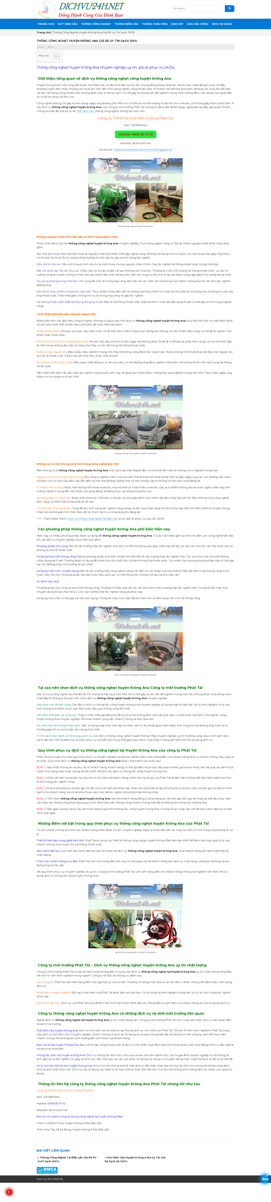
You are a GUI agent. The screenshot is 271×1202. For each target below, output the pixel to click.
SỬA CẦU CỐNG (197, 24)
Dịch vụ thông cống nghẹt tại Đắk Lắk (92, 518)
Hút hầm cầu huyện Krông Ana (57, 1030)
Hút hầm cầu (85, 111)
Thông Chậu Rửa (155, 24)
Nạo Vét (177, 24)
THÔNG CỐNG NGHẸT (96, 24)
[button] (55, 56)
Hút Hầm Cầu (68, 24)
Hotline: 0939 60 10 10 (135, 134)
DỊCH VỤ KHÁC (222, 24)
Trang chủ (46, 24)
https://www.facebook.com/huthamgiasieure (142, 149)
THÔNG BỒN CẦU (126, 24)
